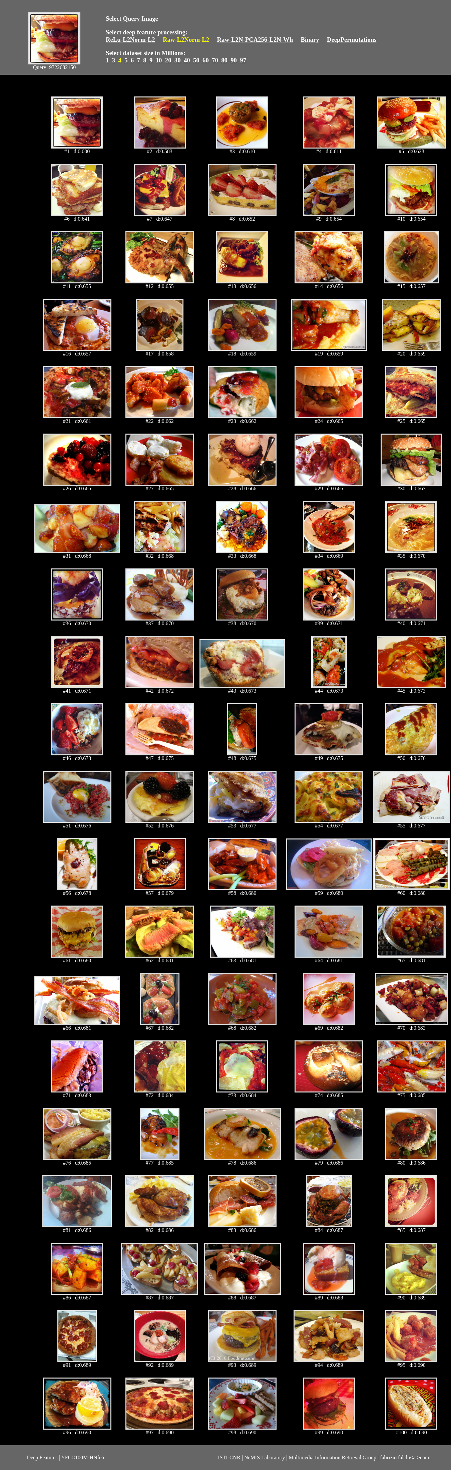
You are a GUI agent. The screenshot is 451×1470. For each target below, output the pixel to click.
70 (215, 60)
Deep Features (42, 1457)
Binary (310, 39)
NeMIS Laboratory (264, 1457)
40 (187, 60)
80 (224, 60)
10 (159, 60)
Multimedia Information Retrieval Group (332, 1457)
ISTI (223, 1457)
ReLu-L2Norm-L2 (130, 39)
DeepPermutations (352, 39)
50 (196, 60)
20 (168, 60)
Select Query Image (132, 18)
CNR (235, 1457)
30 (177, 60)
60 (205, 60)
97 (243, 60)
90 (234, 60)
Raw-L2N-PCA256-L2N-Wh (255, 39)
